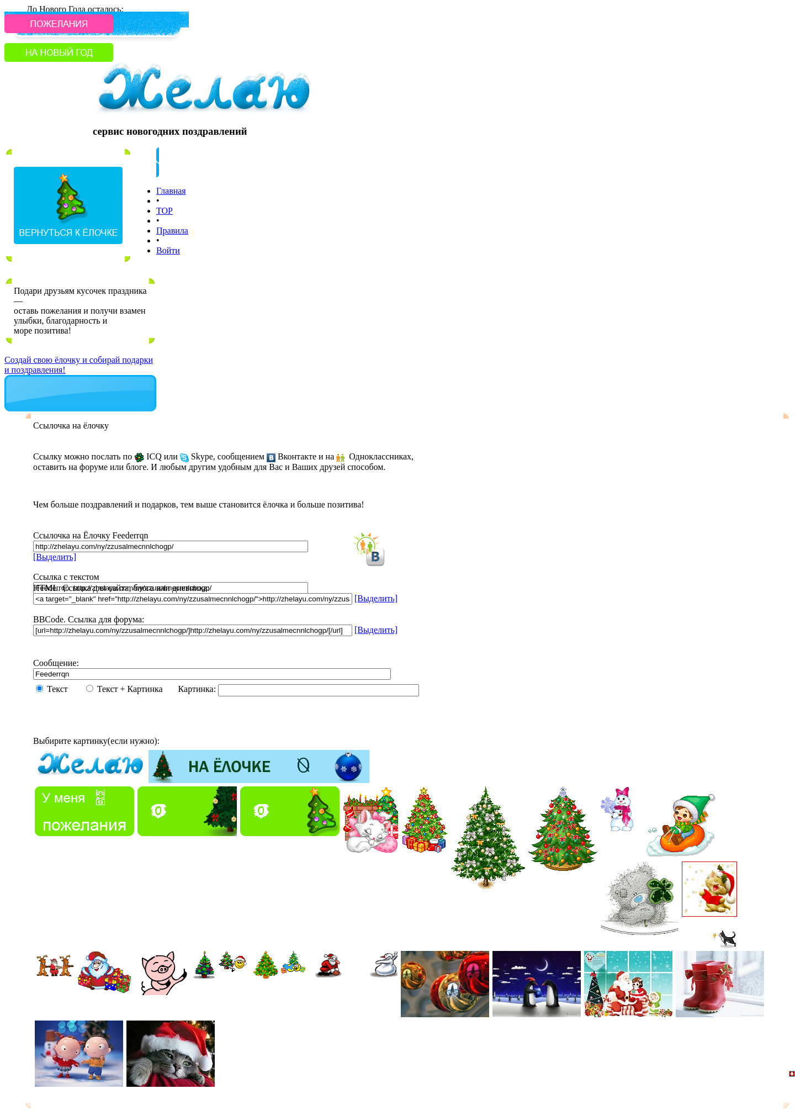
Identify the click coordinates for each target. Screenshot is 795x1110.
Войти (168, 250)
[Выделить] (54, 557)
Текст (64, 689)
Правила (172, 230)
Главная (171, 190)
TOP (164, 210)
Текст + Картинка (136, 689)
